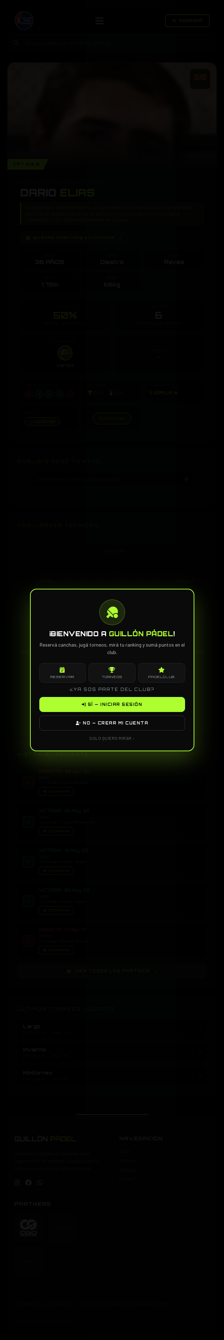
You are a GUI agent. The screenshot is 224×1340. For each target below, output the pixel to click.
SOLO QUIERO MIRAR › (112, 738)
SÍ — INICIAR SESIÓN (112, 704)
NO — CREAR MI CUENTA (112, 723)
